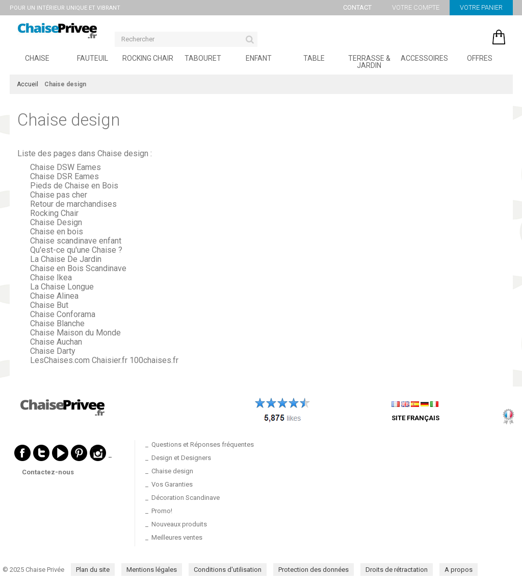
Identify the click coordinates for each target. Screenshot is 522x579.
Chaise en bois (56, 231)
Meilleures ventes (176, 537)
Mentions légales (151, 569)
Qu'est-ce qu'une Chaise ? (76, 250)
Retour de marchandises (73, 204)
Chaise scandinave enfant (75, 241)
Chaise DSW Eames (65, 167)
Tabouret (203, 58)
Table (314, 58)
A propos (459, 569)
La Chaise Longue (62, 287)
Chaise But (49, 305)
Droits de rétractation (397, 569)
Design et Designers (181, 458)
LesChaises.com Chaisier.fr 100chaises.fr (104, 360)
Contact (357, 7)
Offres (479, 58)
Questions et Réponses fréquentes (202, 444)
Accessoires (424, 58)
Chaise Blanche (57, 323)
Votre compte (415, 7)
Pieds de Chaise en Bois (74, 185)
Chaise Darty (52, 351)
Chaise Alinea (54, 296)
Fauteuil (92, 58)
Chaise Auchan (56, 342)
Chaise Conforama (62, 314)
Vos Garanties (172, 484)
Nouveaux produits (179, 524)
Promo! (161, 511)
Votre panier (481, 7)
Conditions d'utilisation (228, 569)
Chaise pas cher (58, 195)
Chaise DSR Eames (64, 176)
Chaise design (68, 120)
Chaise (37, 58)
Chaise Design (56, 222)
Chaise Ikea (51, 277)
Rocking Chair (147, 58)
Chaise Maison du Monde (75, 332)
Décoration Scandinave (185, 497)
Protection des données (313, 569)
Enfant (259, 58)
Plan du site (93, 569)
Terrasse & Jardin (369, 61)
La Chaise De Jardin (65, 259)
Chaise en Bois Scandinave (78, 268)
